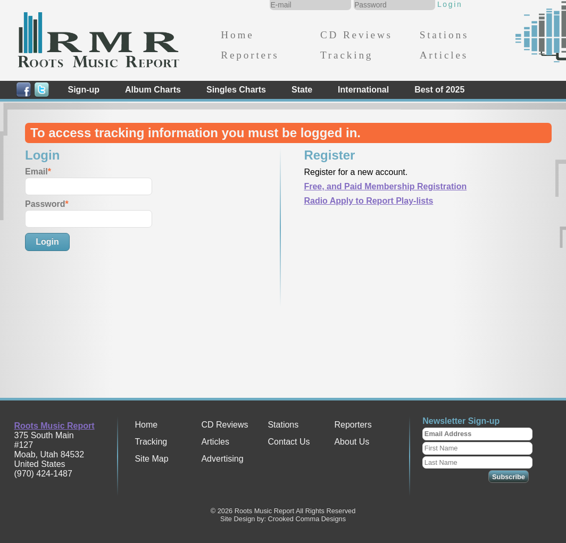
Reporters (250, 55)
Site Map (151, 458)
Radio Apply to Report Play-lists (368, 200)
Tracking (346, 55)
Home (237, 34)
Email (36, 171)
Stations (444, 34)
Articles (444, 55)
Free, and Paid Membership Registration (385, 186)
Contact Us (289, 441)
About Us (351, 441)
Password (45, 203)
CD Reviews (356, 34)
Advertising (222, 458)
